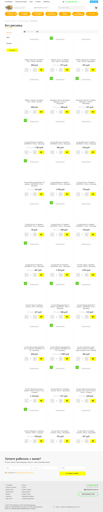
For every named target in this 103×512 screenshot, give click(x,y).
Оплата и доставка (21, 1)
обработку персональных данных (24, 472)
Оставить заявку (72, 473)
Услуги (24, 487)
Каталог (92, 13)
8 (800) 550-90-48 (72, 1)
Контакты (47, 1)
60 (26, 31)
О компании (8, 1)
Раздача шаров (64, 14)
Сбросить (12, 50)
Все (32, 31)
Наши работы (9, 491)
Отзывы (38, 1)
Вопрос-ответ (9, 489)
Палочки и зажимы (24, 14)
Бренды (8, 494)
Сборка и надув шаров (51, 14)
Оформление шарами (38, 14)
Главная (7, 21)
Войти (94, 1)
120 (29, 31)
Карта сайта (9, 498)
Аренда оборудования (78, 14)
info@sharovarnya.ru (43, 7)
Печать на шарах (11, 14)
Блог (31, 1)
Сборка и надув (26, 494)
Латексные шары (23, 21)
